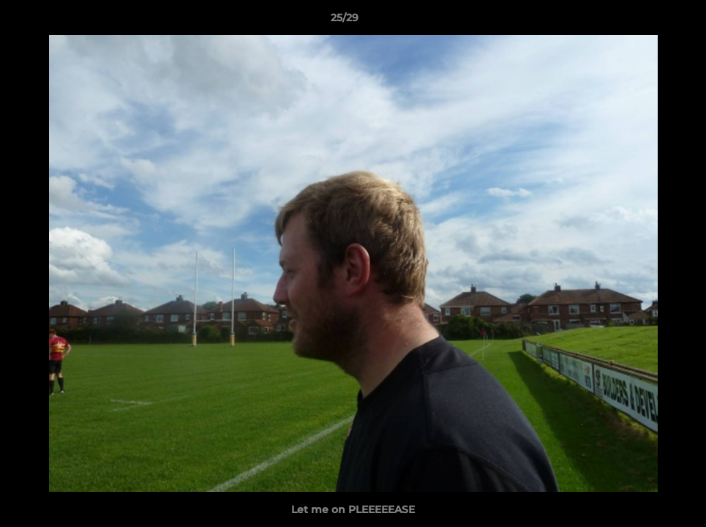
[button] (644, 21)
